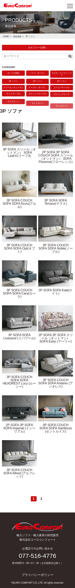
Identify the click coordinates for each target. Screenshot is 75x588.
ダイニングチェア (62, 98)
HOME (6, 36)
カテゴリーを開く (37, 47)
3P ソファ (13, 81)
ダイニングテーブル (38, 96)
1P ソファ (61, 81)
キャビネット (13, 107)
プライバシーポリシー (38, 575)
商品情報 (17, 36)
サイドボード (38, 112)
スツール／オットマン (13, 87)
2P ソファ (37, 81)
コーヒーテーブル (62, 88)
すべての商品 (13, 73)
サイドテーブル (13, 94)
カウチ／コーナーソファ (62, 74)
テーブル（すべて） (38, 87)
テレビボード (62, 117)
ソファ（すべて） (38, 73)
